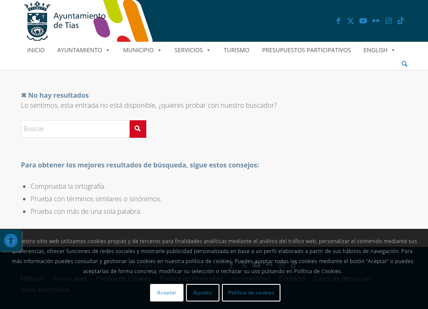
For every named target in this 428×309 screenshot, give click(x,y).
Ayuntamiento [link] (83, 50)
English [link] (380, 50)
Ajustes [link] (203, 292)
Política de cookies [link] (251, 292)
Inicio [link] (36, 50)
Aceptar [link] (167, 292)
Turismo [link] (237, 50)
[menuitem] (404, 64)
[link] (11, 240)
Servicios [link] (193, 50)
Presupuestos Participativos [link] (306, 50)
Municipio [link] (142, 50)
